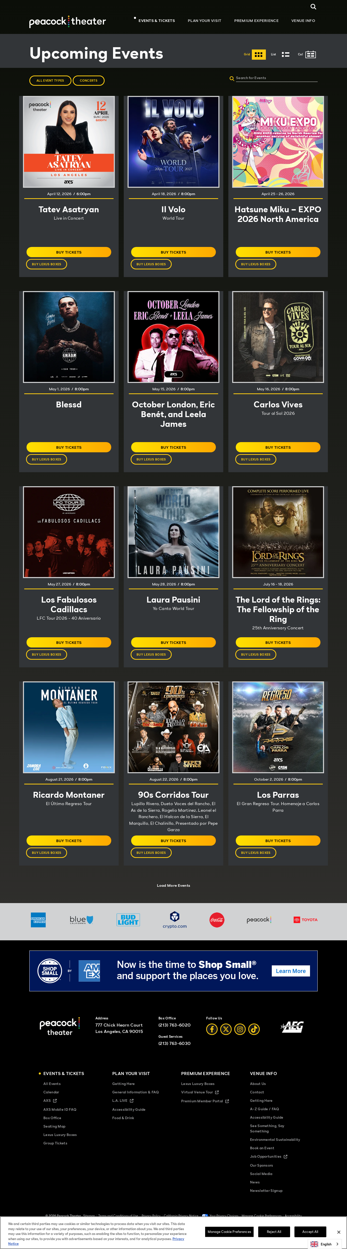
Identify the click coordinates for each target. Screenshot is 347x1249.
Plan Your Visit (210, 22)
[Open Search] (313, 7)
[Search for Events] (292, 77)
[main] (173, 471)
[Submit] (232, 79)
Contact (257, 1100)
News (255, 1190)
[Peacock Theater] (67, 19)
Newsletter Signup (266, 1198)
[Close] (338, 1232)
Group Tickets (55, 1151)
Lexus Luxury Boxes (60, 1143)
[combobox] (325, 1244)
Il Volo (173, 209)
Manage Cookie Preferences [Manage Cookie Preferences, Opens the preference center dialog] (229, 1232)
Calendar (51, 1100)
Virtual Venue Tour (204, 1100)
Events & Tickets (164, 22)
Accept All (310, 1232)
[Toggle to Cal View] (308, 54)
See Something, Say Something (267, 1136)
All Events (52, 1091)
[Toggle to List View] (282, 54)
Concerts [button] (88, 80)
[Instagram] (240, 1037)
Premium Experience (259, 22)
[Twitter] (226, 1037)
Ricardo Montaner (68, 801)
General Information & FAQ (135, 1100)
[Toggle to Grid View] (255, 54)
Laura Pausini (173, 599)
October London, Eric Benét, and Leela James (173, 414)
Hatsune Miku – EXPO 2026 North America (278, 219)
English (321, 1244)
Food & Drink (123, 1126)
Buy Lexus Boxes (50, 266)
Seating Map (54, 1134)
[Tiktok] (254, 1037)
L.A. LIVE (127, 1108)
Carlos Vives (278, 404)
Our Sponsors (261, 1173)
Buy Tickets (78, 253)
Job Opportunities (273, 1164)
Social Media (261, 1182)
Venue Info (303, 22)
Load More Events (173, 890)
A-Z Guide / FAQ (264, 1117)
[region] (173, 1232)
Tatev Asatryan (69, 209)
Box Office (52, 1126)
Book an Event (262, 1156)
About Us (258, 1091)
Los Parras (278, 801)
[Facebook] (212, 1037)
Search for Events (251, 78)
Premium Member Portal (208, 1109)
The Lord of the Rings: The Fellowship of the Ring (278, 614)
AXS (54, 1108)
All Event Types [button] (50, 80)
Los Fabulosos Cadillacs (68, 604)
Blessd (69, 404)
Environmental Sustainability (275, 1147)
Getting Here (123, 1091)
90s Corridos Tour (173, 801)
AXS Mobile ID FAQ (59, 1117)
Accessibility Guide (129, 1117)
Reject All (274, 1232)
